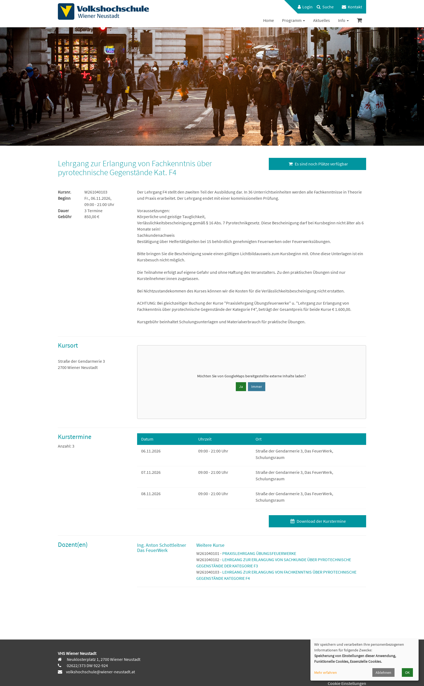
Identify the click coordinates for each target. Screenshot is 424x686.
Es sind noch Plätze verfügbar (317, 163)
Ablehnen (383, 672)
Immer (256, 386)
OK (407, 672)
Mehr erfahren (325, 672)
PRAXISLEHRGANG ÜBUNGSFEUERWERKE (259, 553)
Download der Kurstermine (317, 521)
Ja (241, 386)
